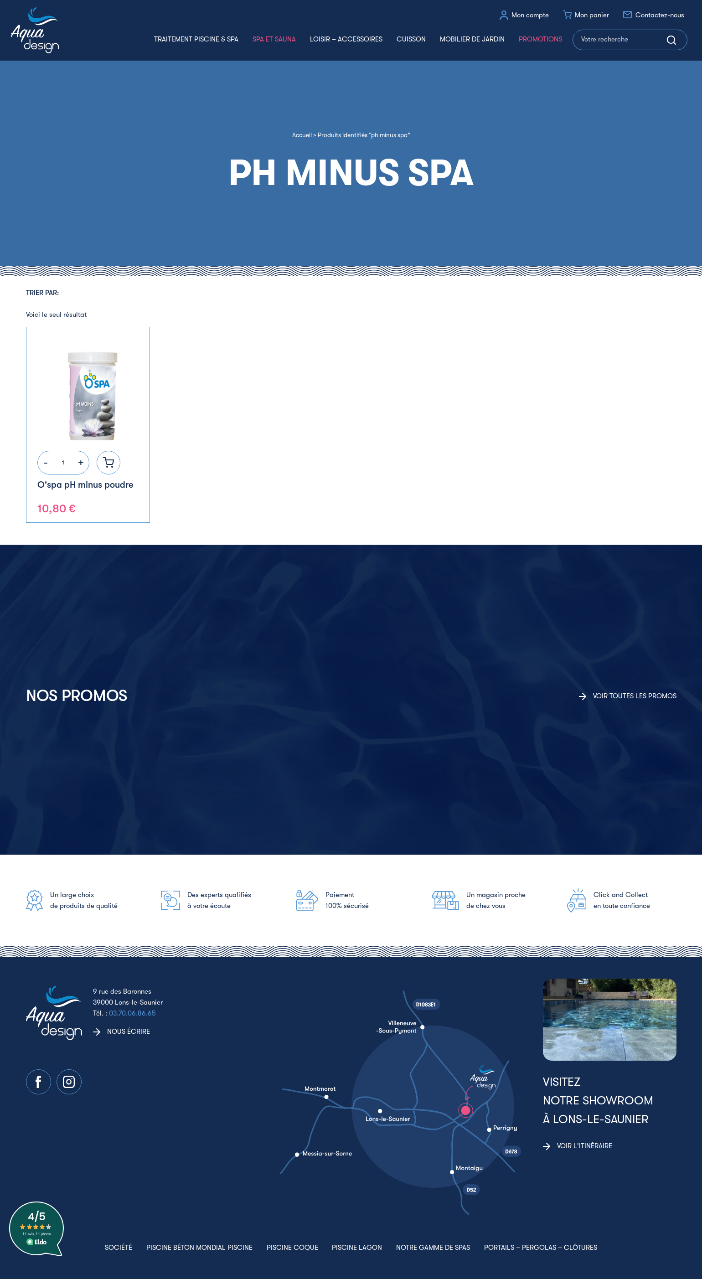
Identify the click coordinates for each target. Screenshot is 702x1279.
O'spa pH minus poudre (85, 485)
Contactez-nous (659, 15)
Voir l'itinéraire (584, 1146)
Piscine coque (292, 1247)
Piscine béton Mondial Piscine (199, 1247)
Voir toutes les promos (634, 696)
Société (118, 1247)
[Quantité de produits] (63, 462)
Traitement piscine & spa (196, 39)
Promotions (540, 39)
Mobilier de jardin (472, 39)
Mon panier (592, 15)
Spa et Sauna (274, 39)
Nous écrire (128, 1031)
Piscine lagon (357, 1247)
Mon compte (530, 15)
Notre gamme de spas (433, 1247)
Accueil (302, 135)
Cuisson (411, 39)
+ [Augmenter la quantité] (81, 462)
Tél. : (124, 1013)
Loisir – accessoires (346, 39)
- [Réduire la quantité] (45, 462)
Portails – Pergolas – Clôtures (540, 1247)
